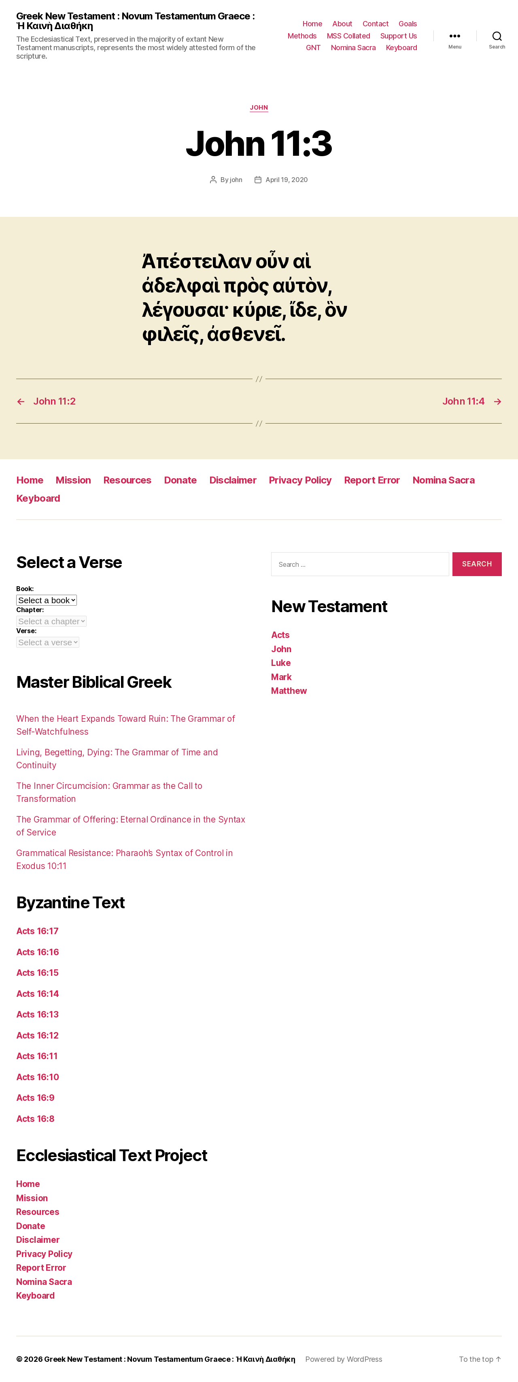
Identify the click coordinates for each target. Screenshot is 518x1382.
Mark (281, 677)
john (236, 180)
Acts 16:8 (35, 1119)
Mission (73, 480)
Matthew (289, 691)
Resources (127, 480)
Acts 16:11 (36, 1056)
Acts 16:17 (37, 931)
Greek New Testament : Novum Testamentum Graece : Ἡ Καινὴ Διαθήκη (135, 21)
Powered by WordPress (343, 1359)
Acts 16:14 (37, 994)
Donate (180, 480)
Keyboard (401, 47)
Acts (280, 635)
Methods (302, 36)
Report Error (372, 480)
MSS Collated (348, 36)
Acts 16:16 (37, 952)
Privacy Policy (300, 480)
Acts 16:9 (35, 1098)
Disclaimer (233, 480)
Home (312, 23)
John (259, 107)
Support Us (398, 36)
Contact (376, 23)
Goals (408, 23)
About (342, 23)
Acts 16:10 (37, 1077)
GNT (313, 47)
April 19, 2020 (286, 180)
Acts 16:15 (37, 973)
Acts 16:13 (37, 1014)
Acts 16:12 (37, 1035)
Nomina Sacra (353, 47)
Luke (281, 663)
